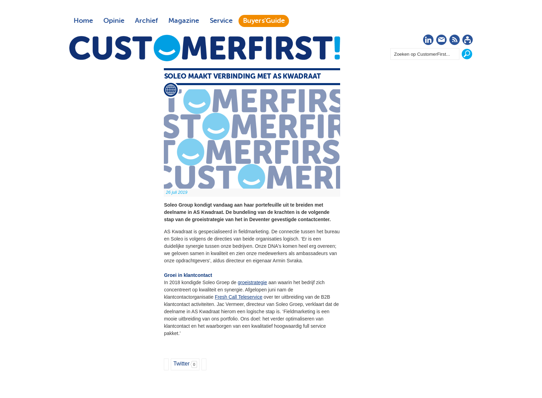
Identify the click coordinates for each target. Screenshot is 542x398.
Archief (146, 20)
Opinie (113, 20)
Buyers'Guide (264, 20)
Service (221, 20)
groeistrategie (252, 282)
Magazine (183, 20)
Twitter (181, 364)
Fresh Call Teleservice (238, 297)
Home (83, 20)
